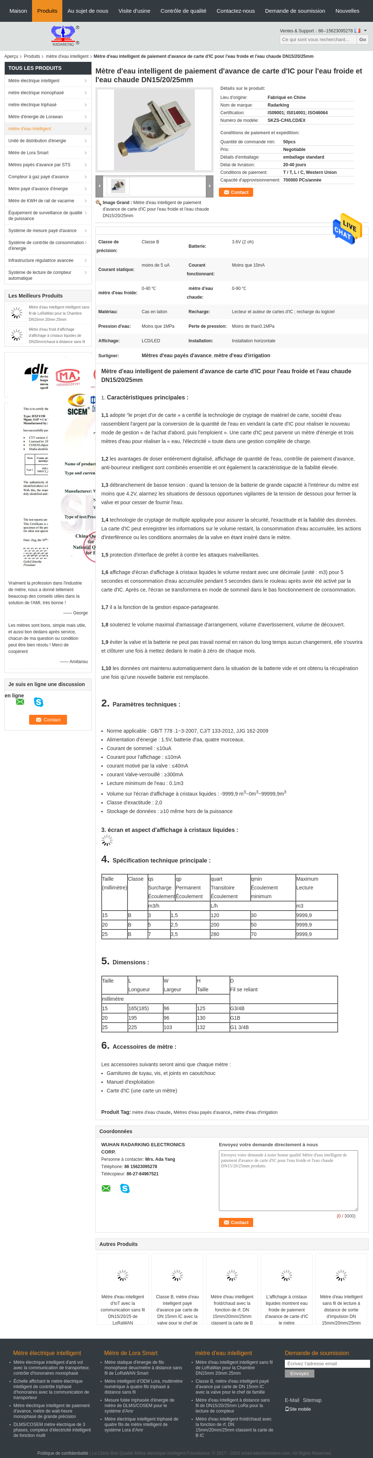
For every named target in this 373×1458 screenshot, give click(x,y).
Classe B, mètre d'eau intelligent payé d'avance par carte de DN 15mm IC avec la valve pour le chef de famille (177, 1313)
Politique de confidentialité (63, 1453)
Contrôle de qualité (184, 11)
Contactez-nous (236, 11)
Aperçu (11, 56)
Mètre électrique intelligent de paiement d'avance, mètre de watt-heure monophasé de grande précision (51, 1411)
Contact (239, 192)
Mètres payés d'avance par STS (39, 164)
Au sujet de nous (87, 11)
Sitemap (312, 1400)
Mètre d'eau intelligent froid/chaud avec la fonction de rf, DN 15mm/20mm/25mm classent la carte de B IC (232, 1313)
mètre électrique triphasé (32, 104)
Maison (18, 11)
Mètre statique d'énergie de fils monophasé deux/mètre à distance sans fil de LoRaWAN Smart (143, 1368)
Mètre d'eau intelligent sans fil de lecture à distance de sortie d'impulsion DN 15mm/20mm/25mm (341, 1310)
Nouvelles (347, 11)
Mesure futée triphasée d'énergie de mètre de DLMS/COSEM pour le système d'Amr (139, 1406)
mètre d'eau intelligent (67, 56)
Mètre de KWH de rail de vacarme (41, 200)
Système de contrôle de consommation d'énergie (46, 245)
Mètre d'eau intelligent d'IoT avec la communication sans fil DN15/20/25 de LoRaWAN (123, 1310)
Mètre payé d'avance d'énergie (38, 188)
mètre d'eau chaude (151, 1112)
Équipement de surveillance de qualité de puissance (45, 215)
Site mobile (298, 1409)
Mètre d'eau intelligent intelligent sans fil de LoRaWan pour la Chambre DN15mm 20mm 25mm (59, 313)
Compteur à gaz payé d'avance (38, 176)
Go (362, 39)
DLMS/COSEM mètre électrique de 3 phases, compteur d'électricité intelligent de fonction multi (52, 1430)
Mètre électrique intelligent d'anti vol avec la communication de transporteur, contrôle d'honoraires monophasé (51, 1368)
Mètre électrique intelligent (33, 80)
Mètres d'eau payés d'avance (202, 1112)
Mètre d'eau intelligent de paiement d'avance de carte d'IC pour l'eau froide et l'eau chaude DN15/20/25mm (156, 209)
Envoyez (299, 1373)
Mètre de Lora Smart (28, 152)
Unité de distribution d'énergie (37, 140)
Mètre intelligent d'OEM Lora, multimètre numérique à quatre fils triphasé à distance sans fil (143, 1387)
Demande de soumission (295, 11)
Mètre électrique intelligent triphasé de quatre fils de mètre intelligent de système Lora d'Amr (141, 1425)
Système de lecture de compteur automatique (39, 275)
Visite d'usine (134, 11)
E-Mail (292, 1400)
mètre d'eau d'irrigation (255, 1112)
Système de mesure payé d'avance (42, 230)
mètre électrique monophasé (36, 92)
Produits (47, 11)
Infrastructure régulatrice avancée (41, 260)
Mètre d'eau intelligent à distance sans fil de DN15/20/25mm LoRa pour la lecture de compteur (233, 1406)
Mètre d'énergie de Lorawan (35, 116)
